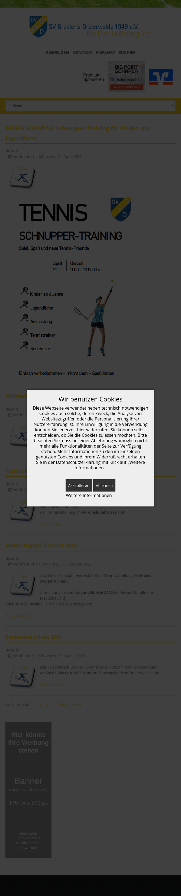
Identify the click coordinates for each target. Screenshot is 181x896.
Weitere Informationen (89, 495)
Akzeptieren (78, 485)
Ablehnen (104, 485)
